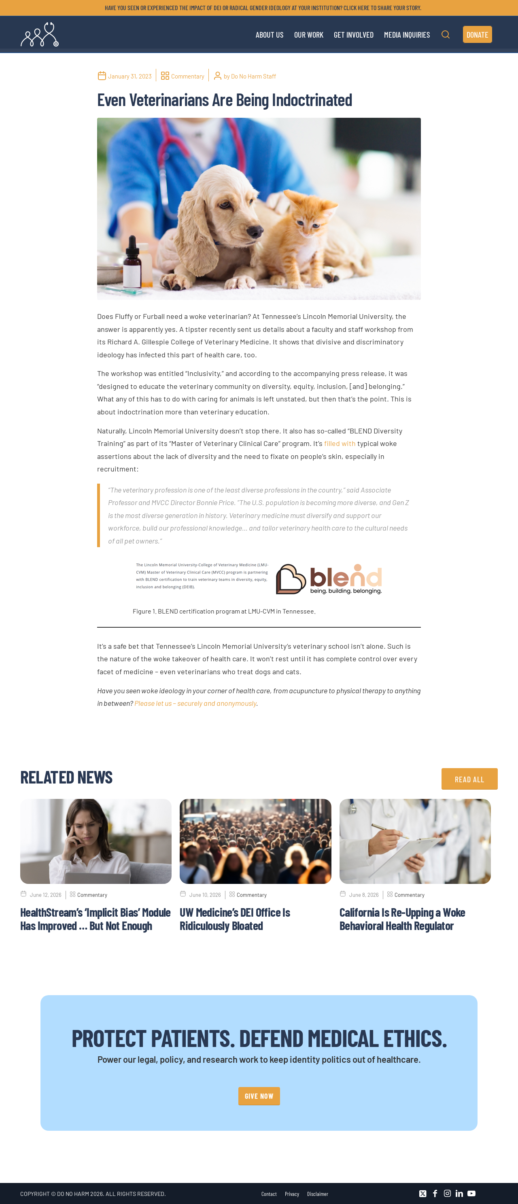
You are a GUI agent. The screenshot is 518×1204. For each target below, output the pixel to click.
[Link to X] (423, 1193)
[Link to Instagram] (447, 1193)
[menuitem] (261, 7)
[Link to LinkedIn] (459, 1193)
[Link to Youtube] (471, 1193)
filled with (340, 443)
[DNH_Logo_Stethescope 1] (39, 34)
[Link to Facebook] (435, 1193)
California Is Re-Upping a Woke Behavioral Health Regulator (402, 918)
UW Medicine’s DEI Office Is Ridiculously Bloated (235, 918)
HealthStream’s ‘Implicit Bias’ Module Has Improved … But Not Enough (95, 918)
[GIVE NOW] (259, 1096)
